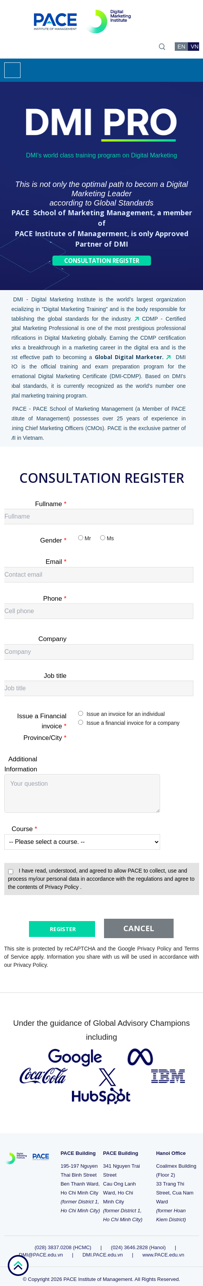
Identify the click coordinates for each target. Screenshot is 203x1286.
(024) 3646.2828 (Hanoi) (138, 1240)
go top (18, 1265)
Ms (110, 538)
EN (181, 46)
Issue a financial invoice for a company (133, 723)
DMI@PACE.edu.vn (41, 1247)
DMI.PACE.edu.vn (102, 1247)
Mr (88, 538)
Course (24, 829)
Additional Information (20, 764)
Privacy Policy (62, 887)
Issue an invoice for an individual (126, 714)
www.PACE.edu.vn (163, 1247)
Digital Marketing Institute (62, 299)
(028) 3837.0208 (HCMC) (64, 1240)
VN (194, 46)
